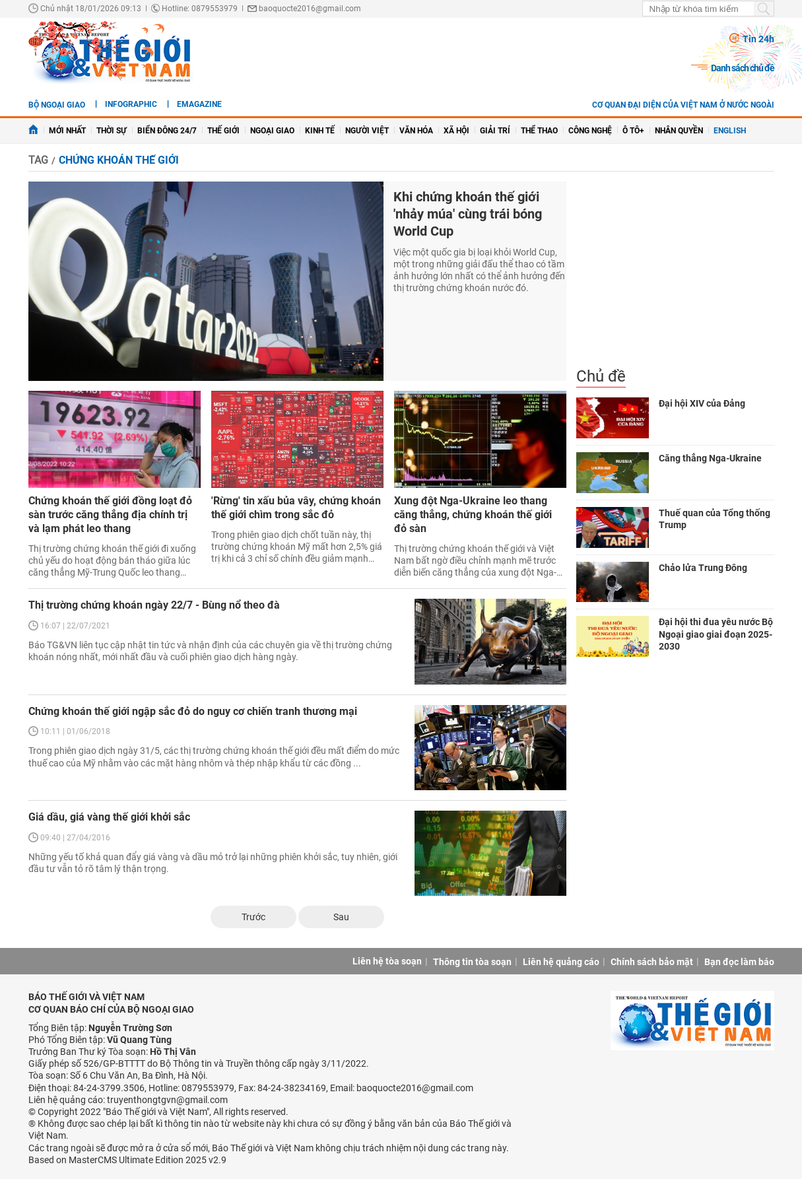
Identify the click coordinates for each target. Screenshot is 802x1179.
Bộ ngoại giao (56, 105)
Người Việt (367, 130)
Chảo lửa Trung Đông (703, 567)
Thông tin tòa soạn (472, 962)
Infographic (131, 104)
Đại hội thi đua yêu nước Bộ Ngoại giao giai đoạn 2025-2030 (716, 634)
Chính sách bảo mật (652, 962)
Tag (38, 160)
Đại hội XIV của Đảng (702, 403)
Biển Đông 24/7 (167, 130)
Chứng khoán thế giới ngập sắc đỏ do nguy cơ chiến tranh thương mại (192, 711)
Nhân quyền (679, 130)
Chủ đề (601, 376)
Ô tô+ (633, 130)
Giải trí (495, 130)
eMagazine (199, 104)
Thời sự (111, 130)
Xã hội (456, 130)
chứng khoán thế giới (119, 160)
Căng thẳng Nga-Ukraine (710, 458)
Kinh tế (320, 130)
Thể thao (539, 130)
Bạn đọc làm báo (739, 962)
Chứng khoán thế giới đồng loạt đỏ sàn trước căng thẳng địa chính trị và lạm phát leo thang (110, 514)
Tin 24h (758, 39)
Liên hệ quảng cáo (561, 962)
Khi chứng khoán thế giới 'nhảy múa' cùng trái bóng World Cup (467, 214)
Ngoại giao (272, 130)
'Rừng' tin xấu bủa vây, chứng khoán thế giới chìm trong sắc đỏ (296, 507)
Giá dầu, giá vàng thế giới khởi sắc (109, 817)
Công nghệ (590, 130)
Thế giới (223, 130)
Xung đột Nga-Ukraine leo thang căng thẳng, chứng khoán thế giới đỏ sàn (473, 514)
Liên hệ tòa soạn (387, 961)
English (730, 130)
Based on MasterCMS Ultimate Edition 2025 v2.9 (127, 1160)
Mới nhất (67, 130)
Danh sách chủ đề (742, 68)
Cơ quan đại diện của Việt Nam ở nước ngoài (683, 105)
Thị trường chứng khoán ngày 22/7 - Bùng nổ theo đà (154, 605)
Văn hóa (416, 130)
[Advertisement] (675, 273)
